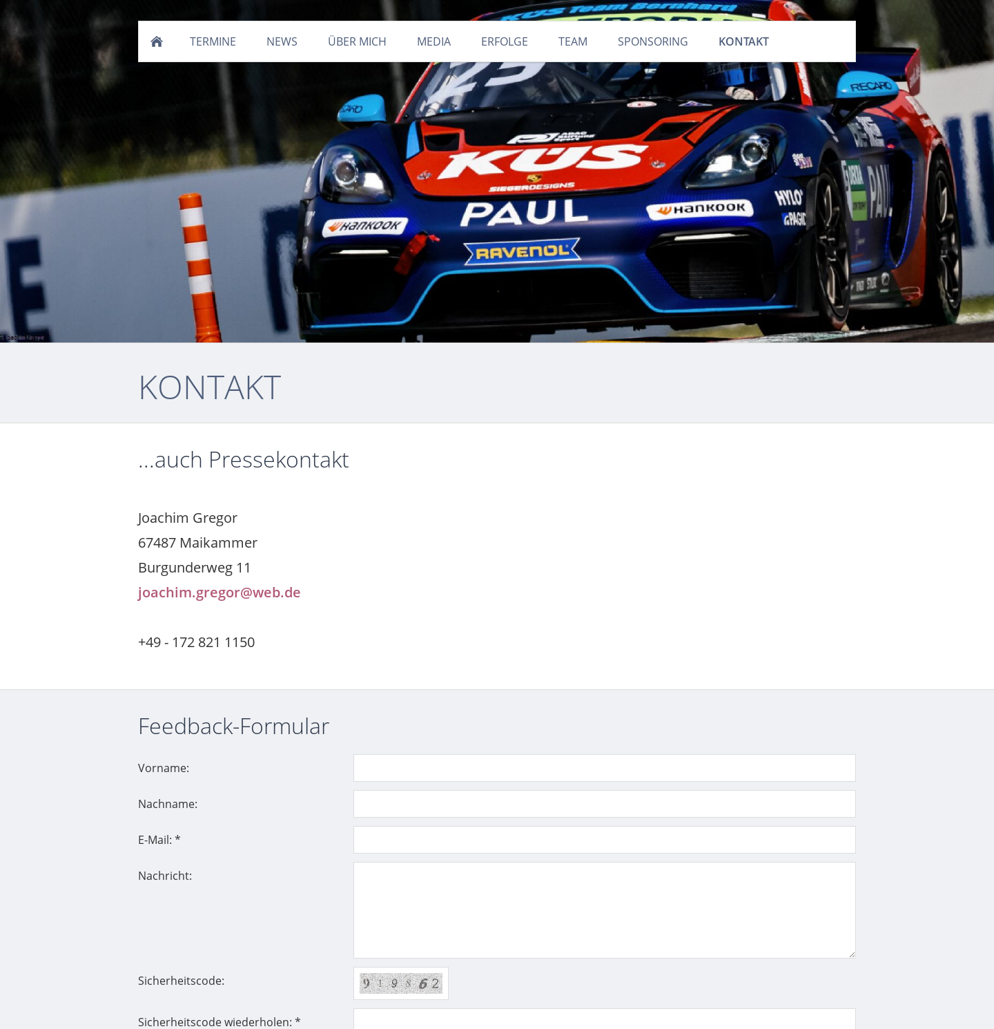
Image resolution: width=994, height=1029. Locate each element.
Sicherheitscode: (181, 980)
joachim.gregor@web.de (219, 592)
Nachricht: (165, 875)
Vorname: (163, 768)
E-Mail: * (159, 839)
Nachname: (167, 803)
